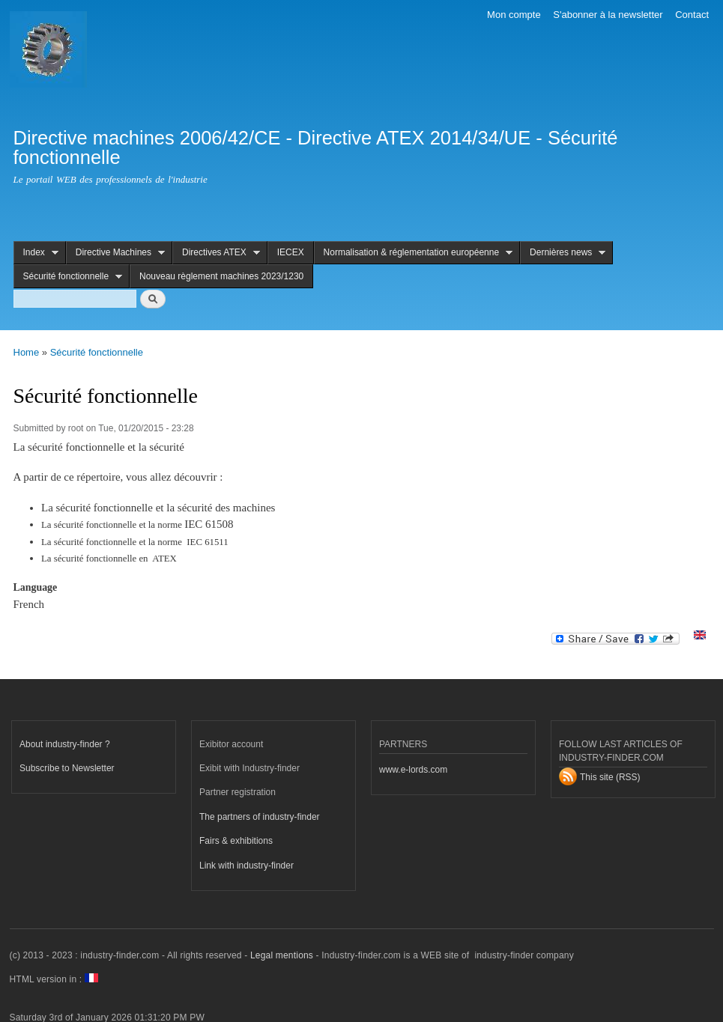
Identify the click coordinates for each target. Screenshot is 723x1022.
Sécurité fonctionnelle (68, 276)
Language (35, 587)
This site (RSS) (610, 777)
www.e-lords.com (413, 769)
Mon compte (514, 14)
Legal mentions (281, 955)
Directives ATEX (216, 252)
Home (26, 352)
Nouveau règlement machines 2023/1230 (221, 276)
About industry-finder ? (64, 744)
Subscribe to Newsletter (67, 768)
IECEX (290, 252)
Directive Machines (115, 252)
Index (35, 252)
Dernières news (562, 252)
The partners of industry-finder (259, 817)
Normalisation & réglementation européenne (413, 252)
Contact (692, 14)
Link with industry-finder (246, 865)
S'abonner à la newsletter (607, 14)
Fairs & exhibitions (236, 841)
